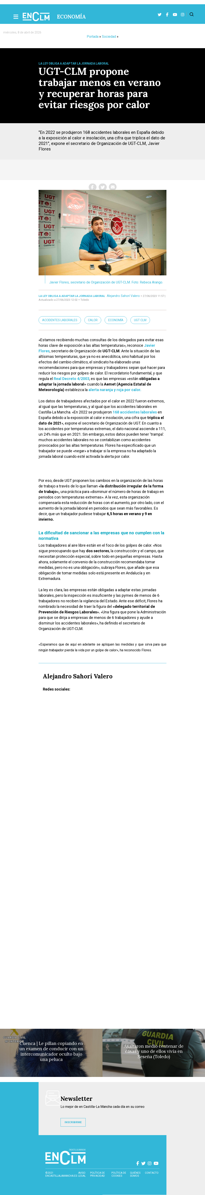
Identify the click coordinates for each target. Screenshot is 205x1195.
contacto (152, 1172)
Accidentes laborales (59, 320)
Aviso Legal (82, 1174)
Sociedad (109, 37)
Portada (92, 37)
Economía (71, 16)
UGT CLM (140, 320)
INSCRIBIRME (73, 1122)
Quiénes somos (135, 1174)
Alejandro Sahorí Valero (123, 296)
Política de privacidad (97, 1174)
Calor (93, 320)
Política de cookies (118, 1174)
